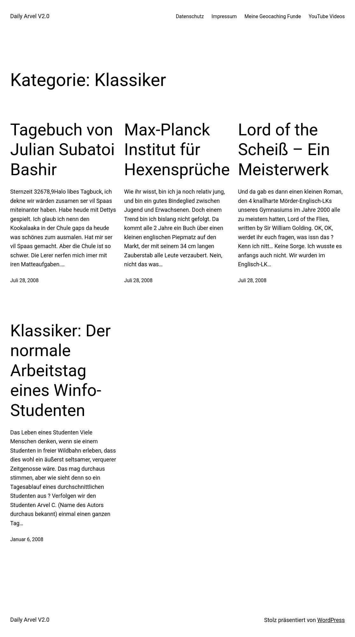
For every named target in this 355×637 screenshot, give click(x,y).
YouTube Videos (327, 16)
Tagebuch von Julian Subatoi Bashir (62, 149)
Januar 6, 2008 (26, 539)
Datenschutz (190, 16)
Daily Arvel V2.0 (29, 16)
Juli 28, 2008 (24, 280)
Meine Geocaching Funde (273, 16)
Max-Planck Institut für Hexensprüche (177, 149)
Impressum (224, 16)
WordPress (331, 620)
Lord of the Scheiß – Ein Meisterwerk (284, 149)
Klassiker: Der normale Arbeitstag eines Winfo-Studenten (60, 370)
